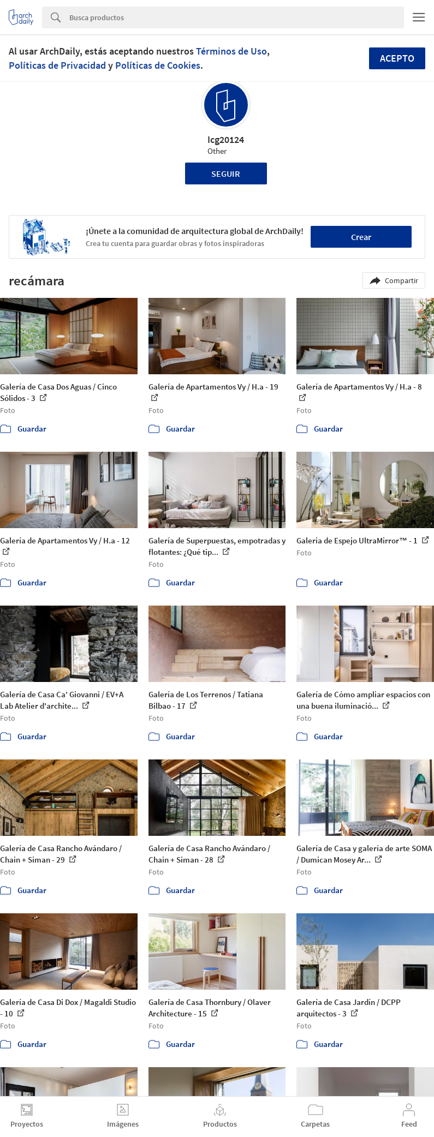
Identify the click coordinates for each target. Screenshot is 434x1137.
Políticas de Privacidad (57, 65)
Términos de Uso (231, 51)
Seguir (225, 173)
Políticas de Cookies (157, 65)
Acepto (397, 58)
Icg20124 (225, 139)
